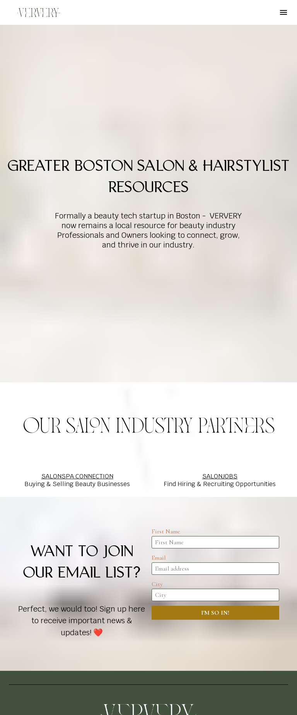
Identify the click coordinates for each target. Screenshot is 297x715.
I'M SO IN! (215, 506)
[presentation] (215, 531)
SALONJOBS (219, 370)
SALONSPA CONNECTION (77, 370)
